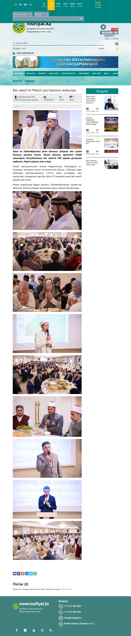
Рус (20, 4)
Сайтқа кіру (66, 589)
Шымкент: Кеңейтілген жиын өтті (93, 141)
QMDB (107, 73)
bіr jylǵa (98, 5)
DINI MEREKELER (23, 53)
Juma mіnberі (84, 73)
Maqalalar (30, 73)
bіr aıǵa (97, 7)
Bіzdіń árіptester (69, 73)
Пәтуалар (42, 73)
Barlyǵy (117, 73)
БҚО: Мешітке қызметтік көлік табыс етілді (92, 162)
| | (16, 106)
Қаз (15, 4)
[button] (109, 24)
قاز (30, 4)
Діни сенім (96, 73)
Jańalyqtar (18, 73)
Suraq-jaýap (54, 73)
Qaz (25, 4)
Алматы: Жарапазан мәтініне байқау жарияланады (92, 121)
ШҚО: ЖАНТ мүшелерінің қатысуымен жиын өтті (91, 99)
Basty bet (17, 80)
